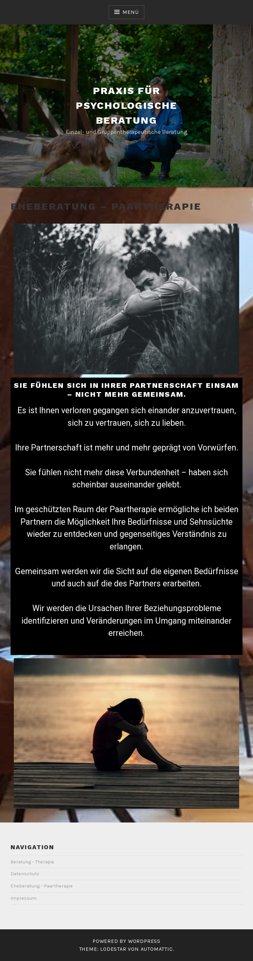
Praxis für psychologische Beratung (126, 105)
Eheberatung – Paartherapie (42, 886)
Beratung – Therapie (32, 862)
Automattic (157, 949)
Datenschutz (25, 874)
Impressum (24, 898)
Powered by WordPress (126, 941)
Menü (130, 12)
